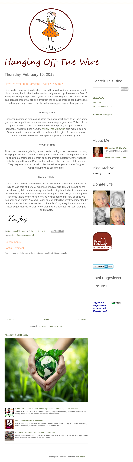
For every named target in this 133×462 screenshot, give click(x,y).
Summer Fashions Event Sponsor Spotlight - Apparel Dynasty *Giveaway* (47, 408)
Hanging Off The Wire (117, 148)
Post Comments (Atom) (52, 326)
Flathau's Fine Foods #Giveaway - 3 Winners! (35, 432)
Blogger (81, 457)
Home (46, 319)
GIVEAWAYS (98, 98)
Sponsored (29, 235)
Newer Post (12, 319)
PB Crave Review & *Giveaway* (29, 420)
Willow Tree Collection (53, 129)
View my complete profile (115, 157)
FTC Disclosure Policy (102, 106)
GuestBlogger (17, 235)
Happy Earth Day (16, 334)
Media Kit (97, 102)
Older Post (81, 319)
